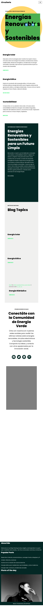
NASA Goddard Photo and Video (17, 301)
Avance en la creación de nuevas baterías (13, 568)
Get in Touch (6, 92)
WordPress (27, 609)
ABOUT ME (5, 115)
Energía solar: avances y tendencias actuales (14, 573)
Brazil (5, 301)
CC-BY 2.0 (37, 301)
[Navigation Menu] (40, 2)
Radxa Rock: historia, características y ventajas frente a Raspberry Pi (20, 563)
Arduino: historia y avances (8, 566)
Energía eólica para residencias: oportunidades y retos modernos (19, 571)
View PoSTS (5, 273)
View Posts (5, 70)
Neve (14, 609)
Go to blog (6, 168)
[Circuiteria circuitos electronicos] (6, 2)
